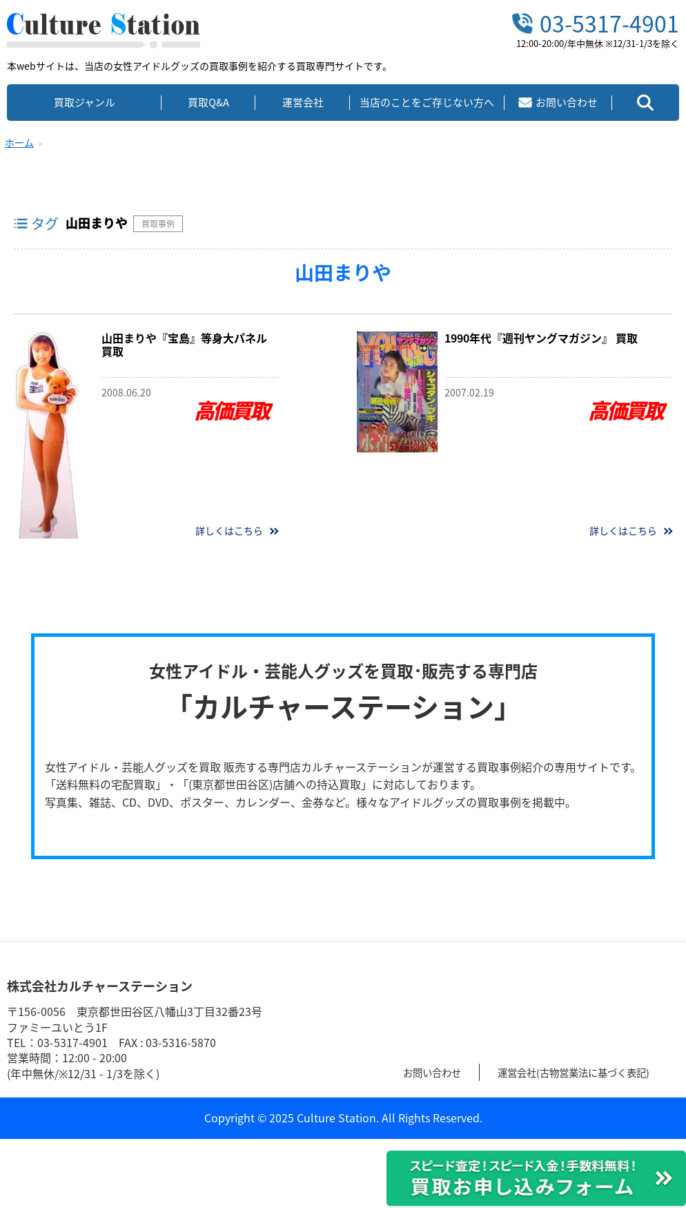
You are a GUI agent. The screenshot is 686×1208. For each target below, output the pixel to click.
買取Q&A (208, 102)
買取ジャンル (84, 102)
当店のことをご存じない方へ (427, 102)
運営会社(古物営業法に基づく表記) (592, 1072)
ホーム (19, 142)
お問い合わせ (436, 1072)
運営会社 (303, 102)
